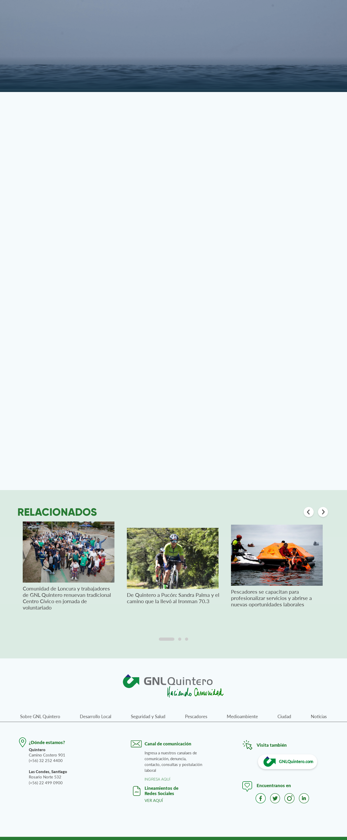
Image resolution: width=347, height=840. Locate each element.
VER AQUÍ (154, 800)
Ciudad (284, 716)
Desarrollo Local (95, 716)
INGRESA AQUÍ (157, 779)
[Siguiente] (323, 512)
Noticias (319, 716)
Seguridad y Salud (148, 716)
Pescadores (196, 716)
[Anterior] (308, 512)
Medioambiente (242, 716)
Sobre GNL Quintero (40, 716)
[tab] (166, 639)
